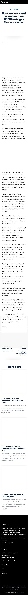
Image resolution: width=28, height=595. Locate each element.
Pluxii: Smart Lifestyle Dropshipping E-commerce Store (12, 401)
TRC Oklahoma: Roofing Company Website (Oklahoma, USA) (13, 448)
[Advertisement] (14, 61)
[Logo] (11, 2)
